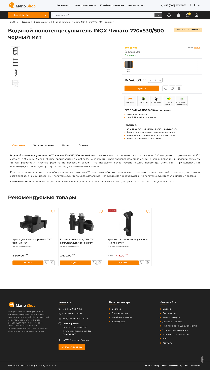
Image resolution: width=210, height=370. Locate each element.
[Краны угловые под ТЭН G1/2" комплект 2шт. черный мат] (81, 223)
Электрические (120, 313)
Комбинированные (122, 317)
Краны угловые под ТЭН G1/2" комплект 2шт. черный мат (81, 242)
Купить (141, 88)
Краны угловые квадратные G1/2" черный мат (33, 242)
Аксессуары (118, 321)
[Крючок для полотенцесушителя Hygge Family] (129, 223)
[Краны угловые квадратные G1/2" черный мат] (33, 223)
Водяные (116, 309)
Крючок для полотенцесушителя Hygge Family (129, 242)
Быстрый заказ (165, 88)
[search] (105, 15)
